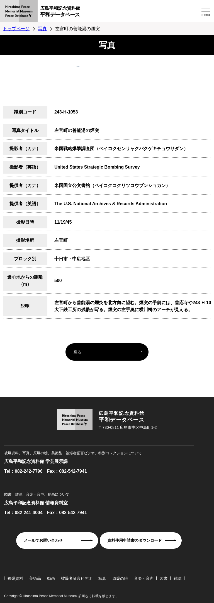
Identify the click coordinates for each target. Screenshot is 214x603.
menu (205, 15)
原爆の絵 (120, 578)
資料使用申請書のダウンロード (134, 540)
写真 (42, 28)
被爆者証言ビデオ (76, 578)
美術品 (35, 578)
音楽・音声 (144, 578)
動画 (51, 578)
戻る (77, 352)
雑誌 (177, 578)
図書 (163, 578)
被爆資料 (15, 578)
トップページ (16, 28)
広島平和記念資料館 (120, 12)
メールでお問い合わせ (43, 540)
